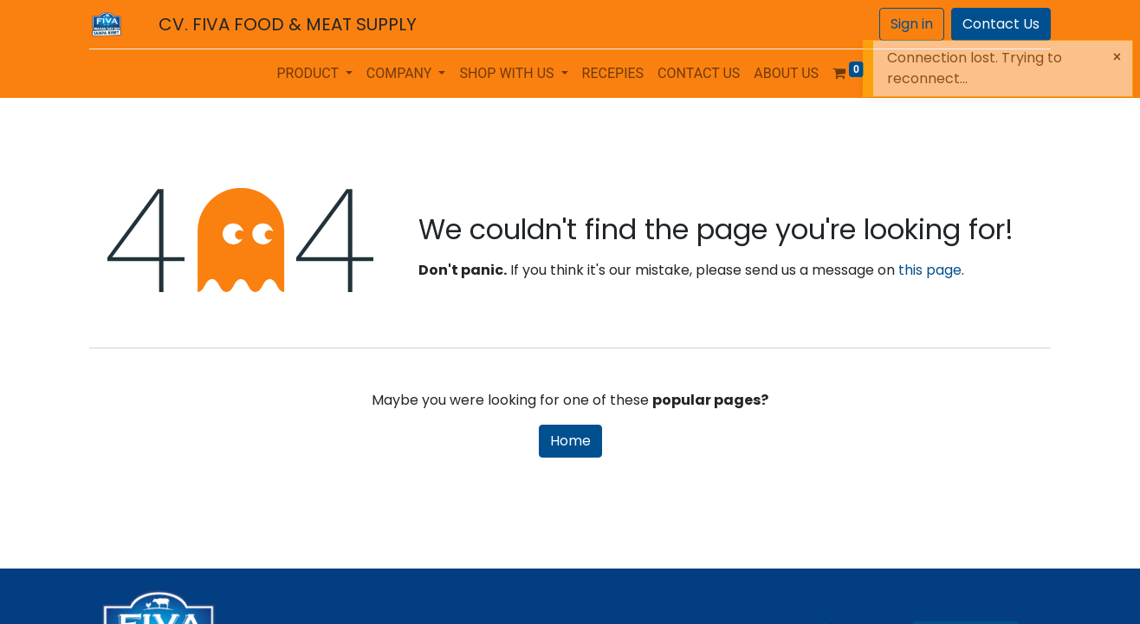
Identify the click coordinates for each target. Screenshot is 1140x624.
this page (930, 270)
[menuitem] (613, 73)
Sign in (912, 24)
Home (570, 441)
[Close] (1117, 57)
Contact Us (1001, 24)
